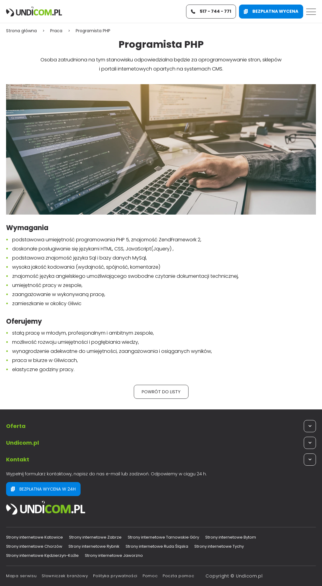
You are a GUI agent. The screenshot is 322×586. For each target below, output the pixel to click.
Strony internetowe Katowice (34, 537)
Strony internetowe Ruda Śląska (157, 546)
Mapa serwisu (21, 576)
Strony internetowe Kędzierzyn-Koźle (42, 555)
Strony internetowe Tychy (219, 546)
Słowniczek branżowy (65, 576)
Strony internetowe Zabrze (95, 537)
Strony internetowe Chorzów (34, 546)
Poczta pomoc (178, 576)
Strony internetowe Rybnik (93, 546)
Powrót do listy (161, 392)
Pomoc (150, 576)
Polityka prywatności (115, 576)
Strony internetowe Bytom (230, 537)
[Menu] (311, 11)
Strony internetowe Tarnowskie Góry (163, 537)
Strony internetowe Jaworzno (114, 555)
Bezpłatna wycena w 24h (43, 489)
